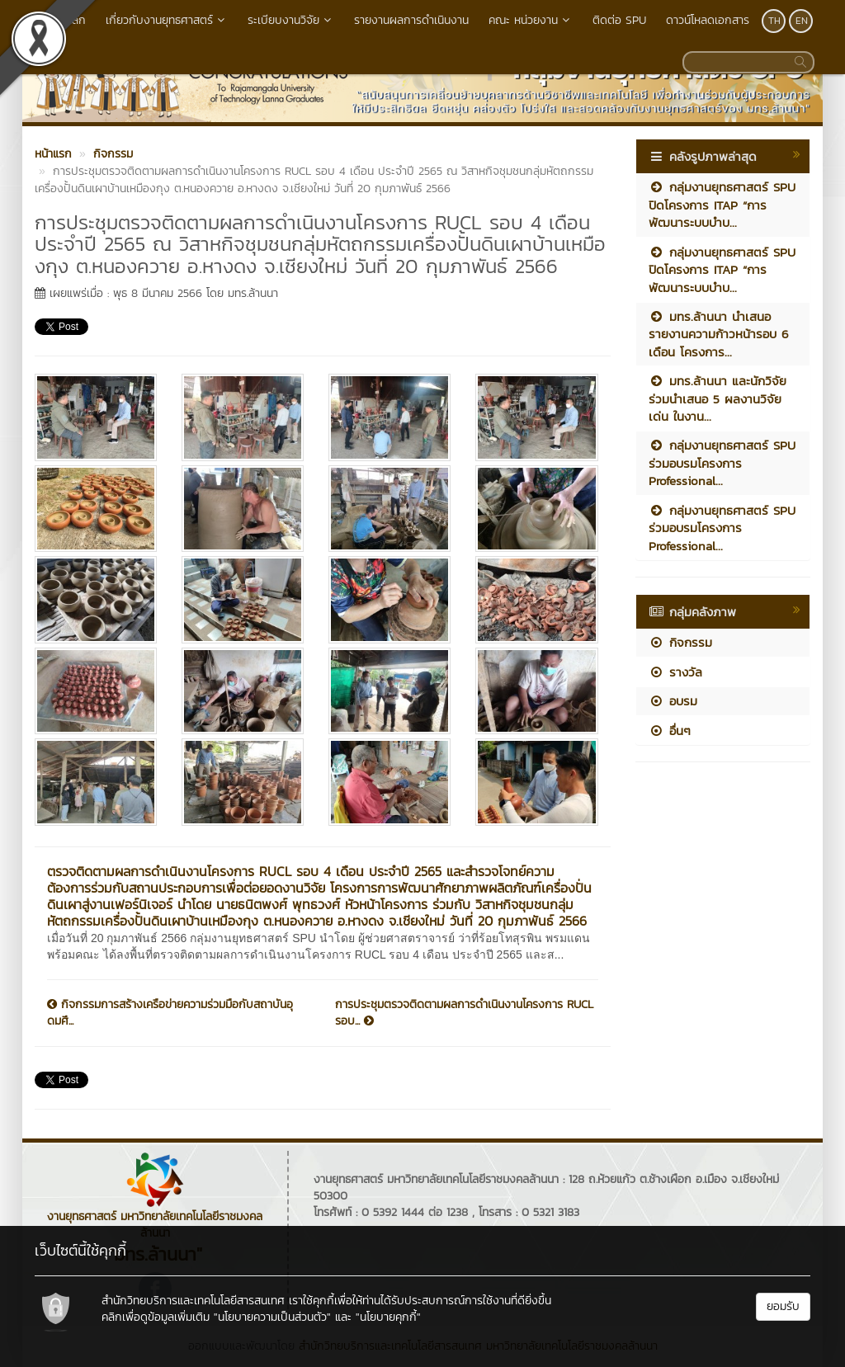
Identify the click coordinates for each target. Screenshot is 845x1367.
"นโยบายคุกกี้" (388, 1317)
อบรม (673, 700)
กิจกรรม (680, 642)
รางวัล (675, 671)
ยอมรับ (783, 1306)
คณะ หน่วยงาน (531, 20)
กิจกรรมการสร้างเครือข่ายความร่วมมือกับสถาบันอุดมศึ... (170, 1013)
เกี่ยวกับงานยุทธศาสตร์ (167, 20)
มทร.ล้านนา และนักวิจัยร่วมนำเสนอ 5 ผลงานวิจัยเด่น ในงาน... (717, 398)
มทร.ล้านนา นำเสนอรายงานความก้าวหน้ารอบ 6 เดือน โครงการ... (719, 334)
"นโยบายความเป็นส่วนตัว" (272, 1317)
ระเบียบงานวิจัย (291, 20)
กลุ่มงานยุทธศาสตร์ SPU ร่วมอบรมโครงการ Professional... (722, 463)
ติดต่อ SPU (619, 20)
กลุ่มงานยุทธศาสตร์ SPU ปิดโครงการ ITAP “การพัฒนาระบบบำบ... (722, 204)
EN (801, 20)
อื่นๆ (670, 730)
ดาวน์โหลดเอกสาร (707, 20)
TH (774, 20)
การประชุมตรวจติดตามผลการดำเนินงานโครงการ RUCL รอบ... (464, 1013)
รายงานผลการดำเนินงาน (411, 20)
